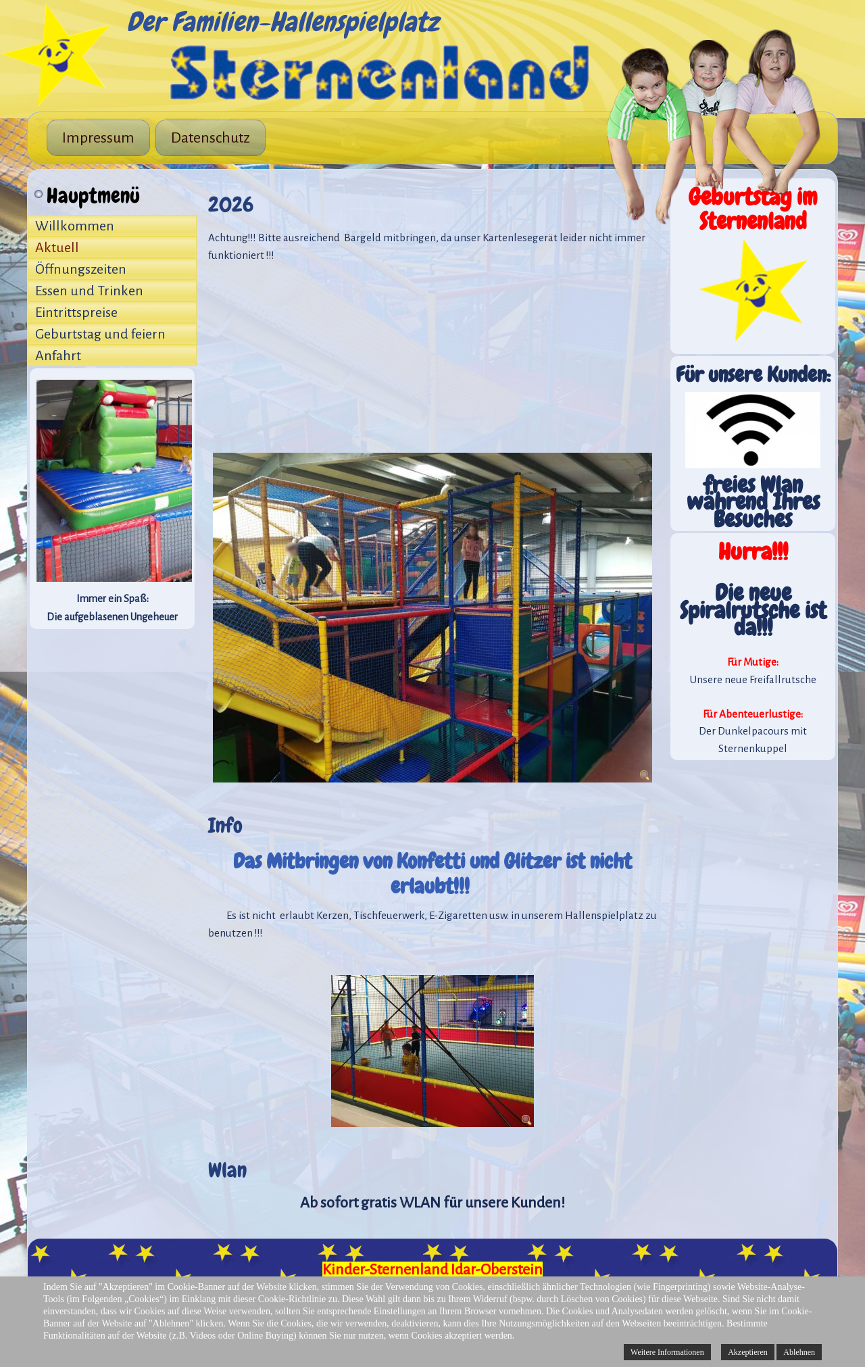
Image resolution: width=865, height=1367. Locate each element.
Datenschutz (210, 138)
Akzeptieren (748, 1352)
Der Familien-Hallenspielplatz (282, 22)
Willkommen (74, 225)
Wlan (227, 1170)
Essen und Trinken (89, 290)
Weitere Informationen (667, 1352)
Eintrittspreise (76, 312)
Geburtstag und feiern (100, 333)
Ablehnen (799, 1352)
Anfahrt (58, 355)
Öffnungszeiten (80, 269)
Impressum (98, 138)
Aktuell (57, 247)
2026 (230, 204)
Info (225, 825)
